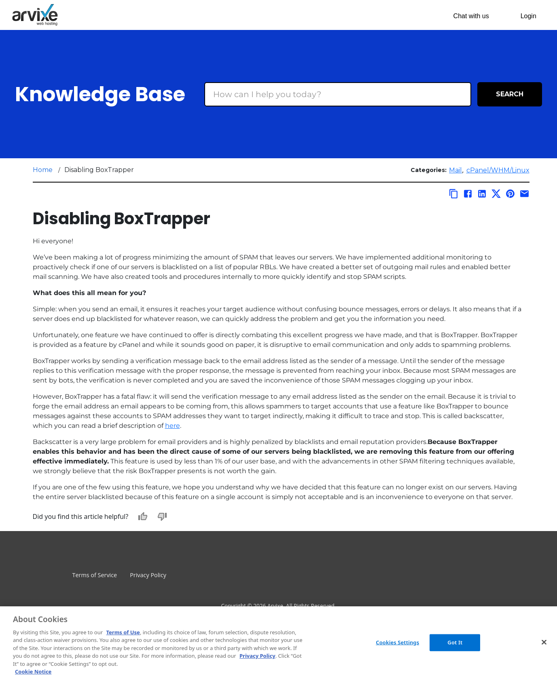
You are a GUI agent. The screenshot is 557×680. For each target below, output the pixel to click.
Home (43, 170)
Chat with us (471, 16)
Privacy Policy (148, 575)
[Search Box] (337, 94)
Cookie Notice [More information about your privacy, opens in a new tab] (33, 671)
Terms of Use (123, 632)
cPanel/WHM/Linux (497, 170)
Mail (455, 170)
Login (528, 16)
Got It (454, 642)
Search (509, 94)
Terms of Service (94, 575)
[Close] (544, 642)
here (172, 425)
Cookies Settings (397, 642)
